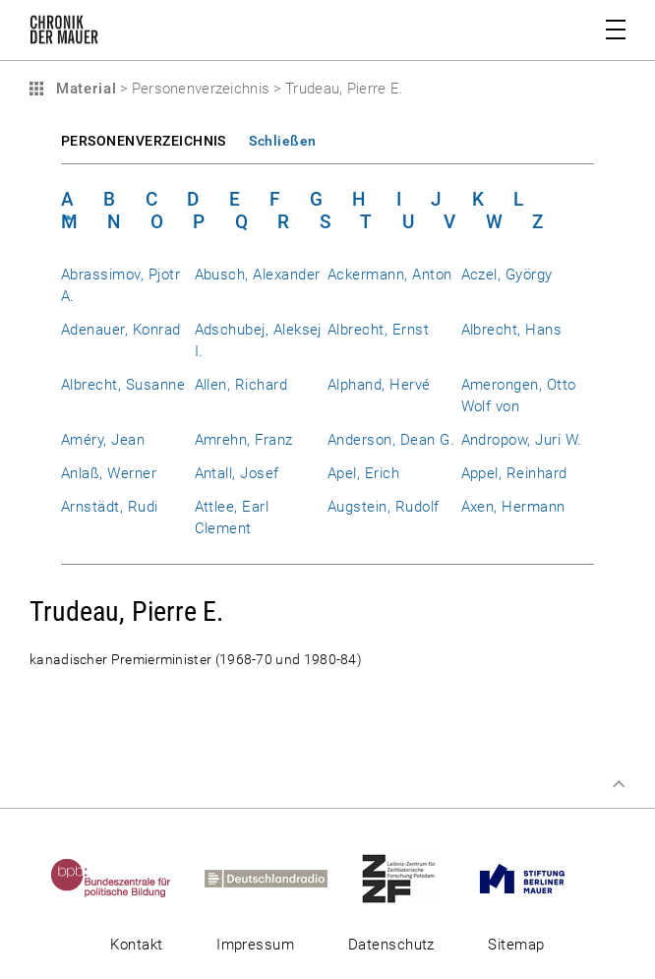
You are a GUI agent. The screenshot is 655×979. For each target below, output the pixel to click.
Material (83, 88)
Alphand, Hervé (379, 385)
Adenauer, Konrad (121, 329)
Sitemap (516, 944)
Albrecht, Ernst (378, 329)
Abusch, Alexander (258, 274)
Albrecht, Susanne (123, 385)
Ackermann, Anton (390, 274)
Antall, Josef (237, 473)
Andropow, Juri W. (521, 440)
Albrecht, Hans (512, 329)
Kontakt (136, 944)
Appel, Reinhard (514, 473)
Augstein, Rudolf (384, 507)
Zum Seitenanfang (618, 784)
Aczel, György (507, 274)
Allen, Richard (241, 385)
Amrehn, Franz (244, 440)
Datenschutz (391, 944)
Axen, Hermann (513, 507)
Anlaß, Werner (108, 473)
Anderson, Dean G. (391, 440)
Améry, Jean (103, 440)
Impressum (255, 944)
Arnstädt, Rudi (109, 507)
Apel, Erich (363, 473)
